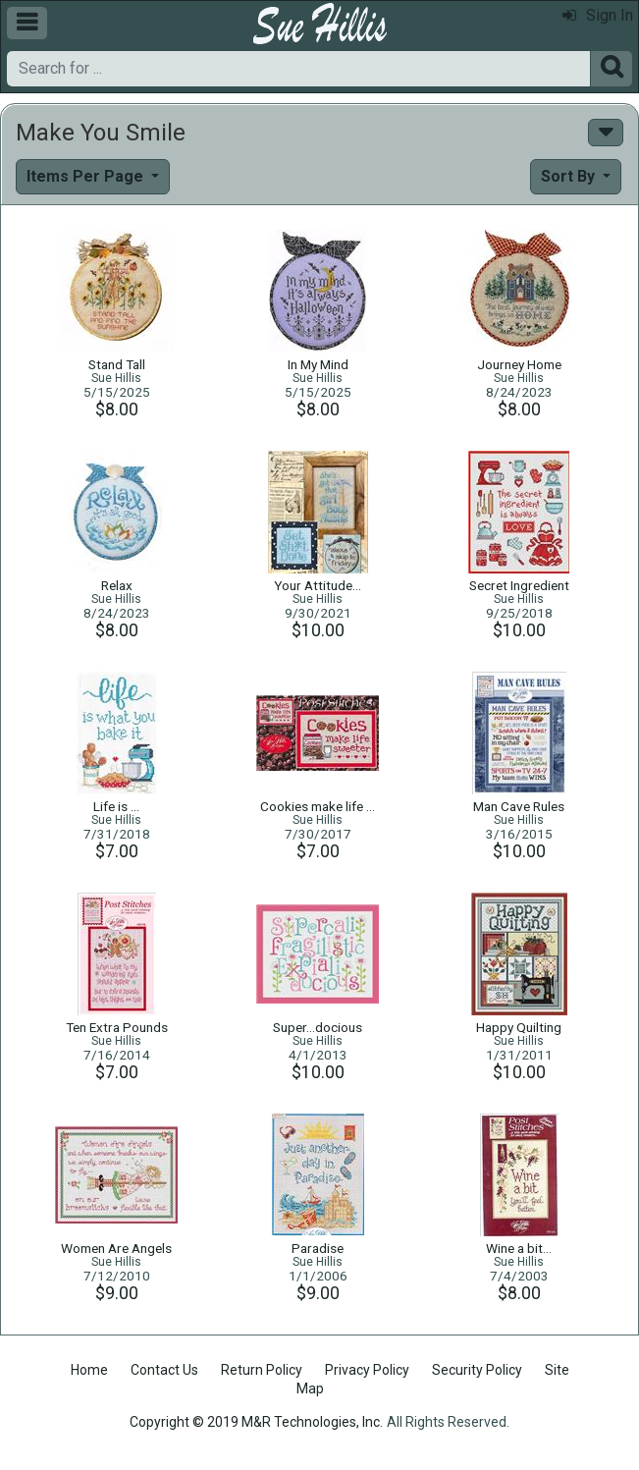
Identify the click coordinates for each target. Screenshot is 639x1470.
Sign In (597, 15)
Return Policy (261, 1370)
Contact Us (164, 1370)
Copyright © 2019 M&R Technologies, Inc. (256, 1422)
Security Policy (477, 1370)
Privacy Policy (367, 1370)
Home (89, 1370)
